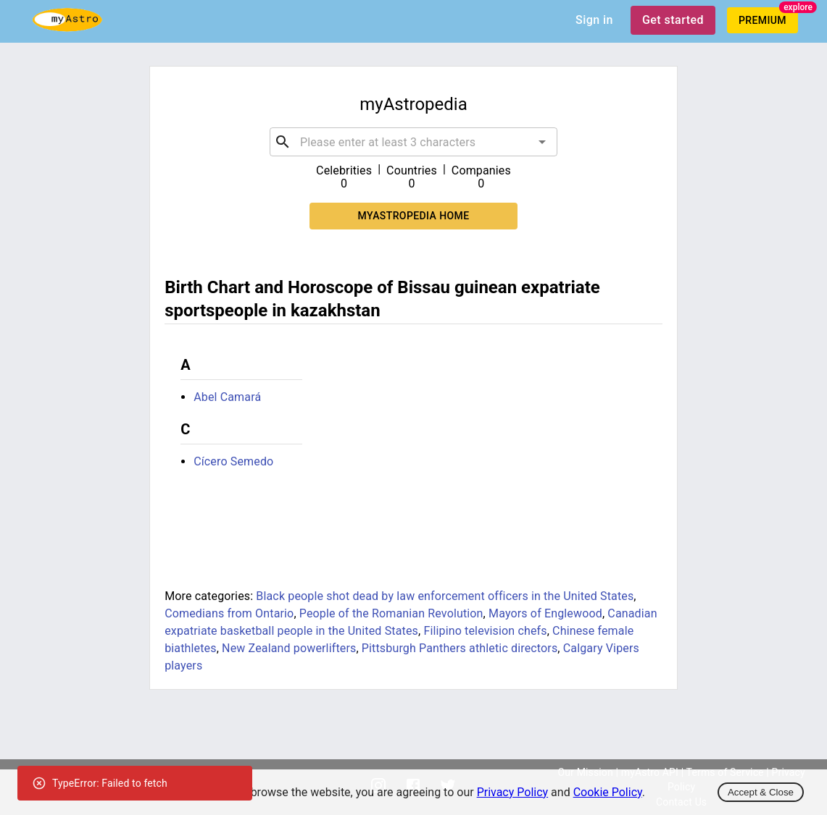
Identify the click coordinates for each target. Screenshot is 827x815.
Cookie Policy (607, 792)
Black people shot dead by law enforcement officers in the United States (444, 596)
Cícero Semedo (233, 461)
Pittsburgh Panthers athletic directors (460, 648)
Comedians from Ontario (229, 613)
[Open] (542, 142)
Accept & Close (761, 792)
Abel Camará (227, 397)
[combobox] (413, 141)
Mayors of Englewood (545, 613)
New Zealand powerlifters (289, 648)
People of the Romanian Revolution (391, 613)
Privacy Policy (513, 792)
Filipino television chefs (485, 631)
